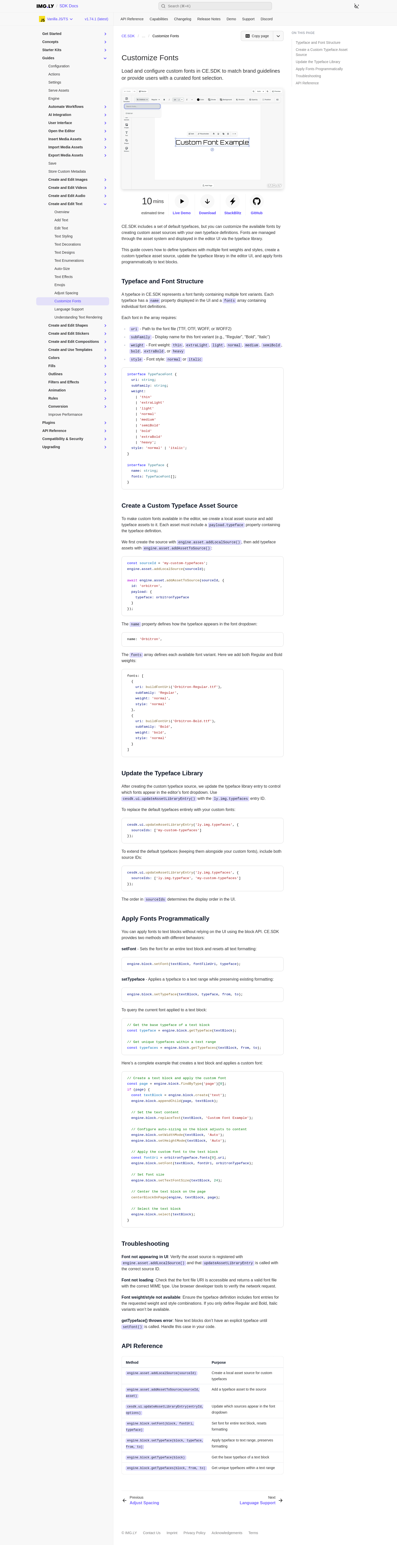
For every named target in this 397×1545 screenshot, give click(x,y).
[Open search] (215, 6)
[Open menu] (278, 36)
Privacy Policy (195, 1530)
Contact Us (152, 1530)
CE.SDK (128, 36)
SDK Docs (68, 6)
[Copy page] (257, 36)
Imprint (172, 1530)
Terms (253, 1530)
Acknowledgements (227, 1530)
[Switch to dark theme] (356, 6)
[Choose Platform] (56, 19)
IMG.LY (131, 1530)
